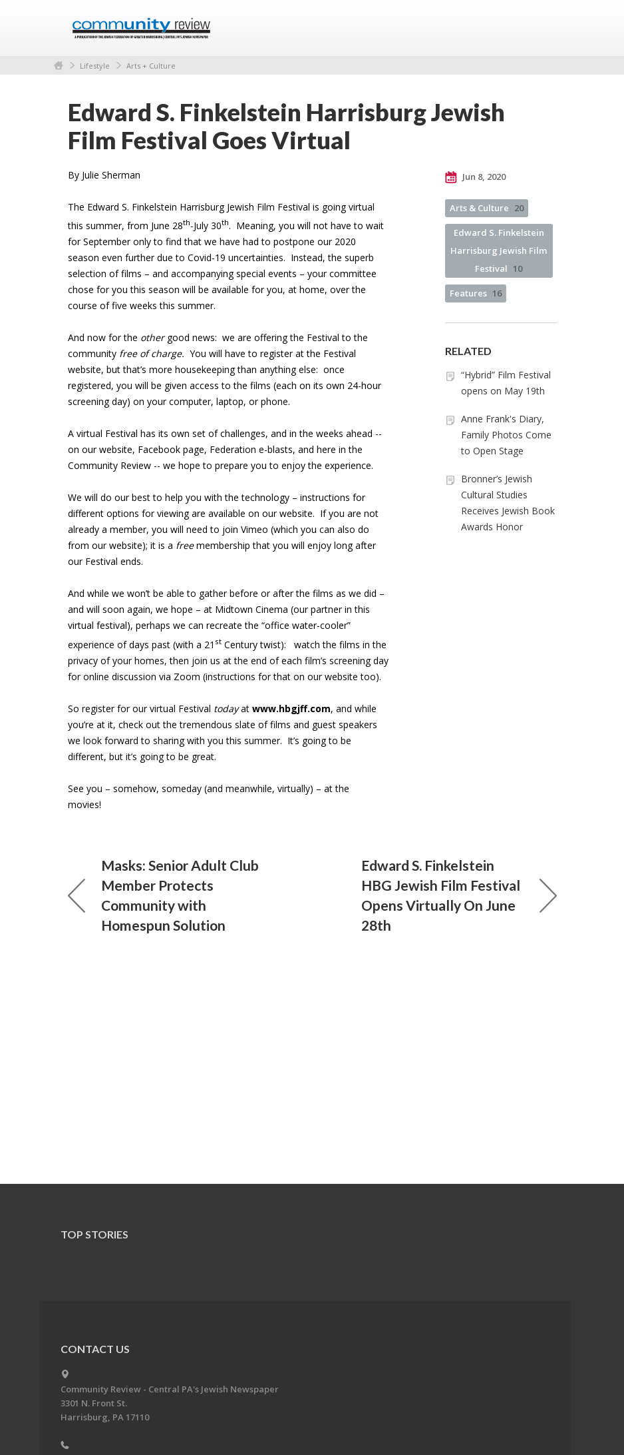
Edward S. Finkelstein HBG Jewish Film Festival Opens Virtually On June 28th (459, 895)
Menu (541, 28)
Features (476, 293)
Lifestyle (95, 66)
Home (58, 65)
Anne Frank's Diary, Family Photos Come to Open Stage (506, 434)
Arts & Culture (487, 208)
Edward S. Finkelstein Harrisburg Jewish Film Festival (498, 250)
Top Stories (94, 1234)
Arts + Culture (151, 66)
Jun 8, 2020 (475, 177)
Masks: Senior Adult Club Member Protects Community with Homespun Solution (163, 895)
